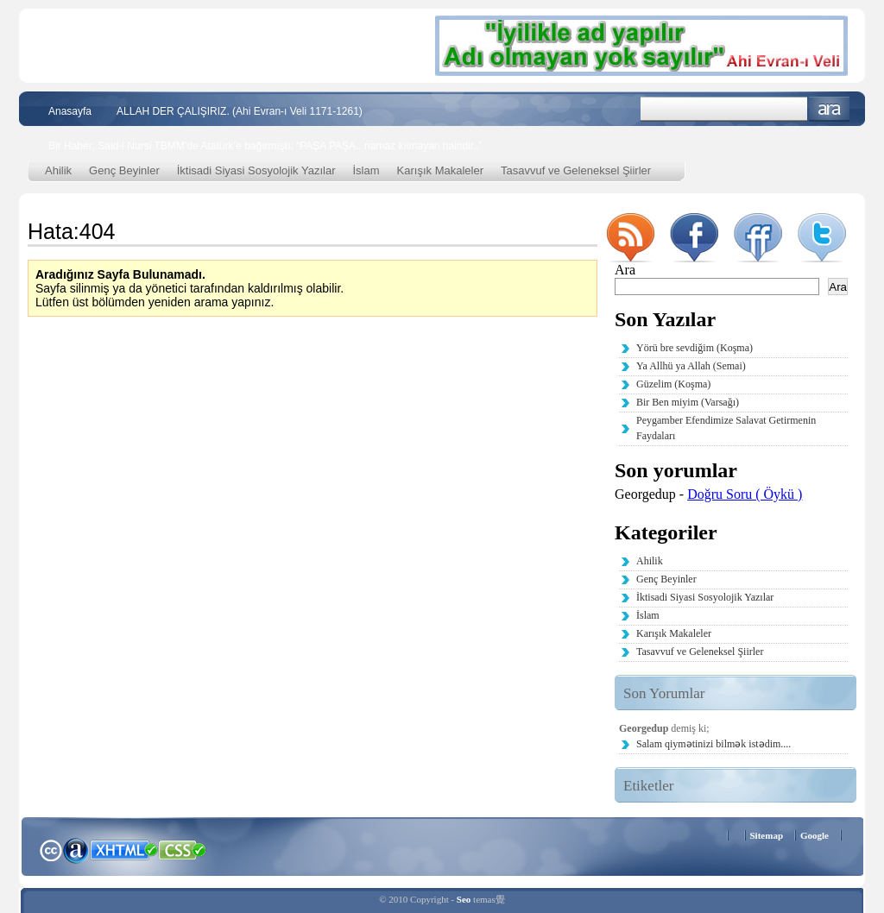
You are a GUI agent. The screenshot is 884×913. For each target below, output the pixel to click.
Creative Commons (50, 848)
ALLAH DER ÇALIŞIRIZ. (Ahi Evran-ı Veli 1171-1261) (240, 111)
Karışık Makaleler (440, 170)
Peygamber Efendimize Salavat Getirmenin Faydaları (726, 428)
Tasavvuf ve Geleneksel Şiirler (576, 170)
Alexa (76, 850)
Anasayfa (70, 111)
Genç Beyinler (124, 170)
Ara (829, 109)
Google (814, 835)
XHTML (123, 848)
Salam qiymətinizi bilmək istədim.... (713, 744)
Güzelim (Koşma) (673, 384)
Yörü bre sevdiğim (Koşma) (694, 348)
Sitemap (767, 835)
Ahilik (58, 170)
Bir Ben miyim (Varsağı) (687, 402)
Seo (464, 899)
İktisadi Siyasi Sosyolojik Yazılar (256, 170)
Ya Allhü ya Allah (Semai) (691, 366)
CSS (182, 849)
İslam (366, 170)
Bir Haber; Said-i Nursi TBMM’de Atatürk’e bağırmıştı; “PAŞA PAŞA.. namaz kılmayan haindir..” (265, 146)
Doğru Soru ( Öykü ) (744, 494)
